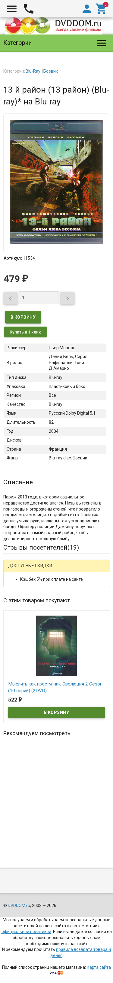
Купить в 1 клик (25, 332)
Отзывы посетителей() (41, 547)
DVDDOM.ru (19, 905)
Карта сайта (99, 967)
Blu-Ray (33, 71)
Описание (18, 482)
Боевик (50, 71)
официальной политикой (26, 931)
